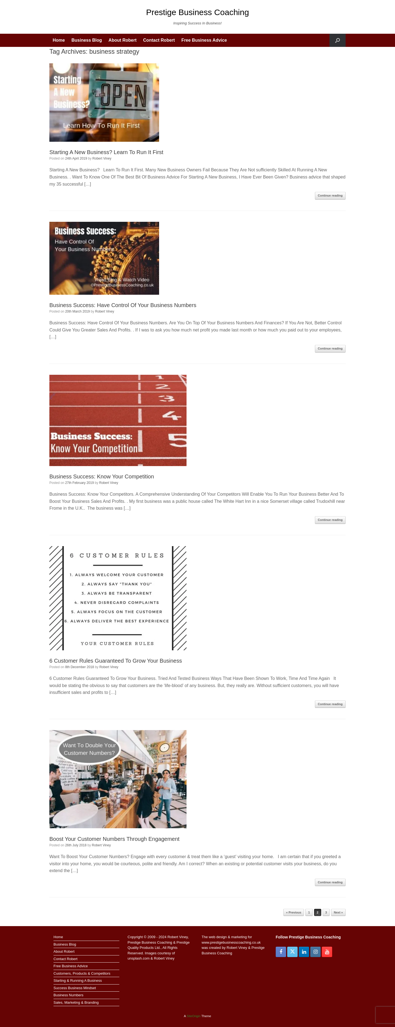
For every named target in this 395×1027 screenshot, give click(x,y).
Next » (338, 912)
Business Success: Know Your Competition (101, 476)
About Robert (123, 40)
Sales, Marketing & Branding (76, 1002)
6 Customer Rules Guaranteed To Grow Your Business (115, 661)
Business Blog (86, 40)
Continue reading (330, 195)
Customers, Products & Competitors (81, 973)
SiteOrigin (194, 1016)
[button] (337, 40)
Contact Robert (159, 40)
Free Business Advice (204, 40)
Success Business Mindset (74, 988)
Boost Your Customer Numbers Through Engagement (114, 839)
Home (59, 40)
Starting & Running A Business (77, 980)
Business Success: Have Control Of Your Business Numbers (122, 305)
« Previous (293, 912)
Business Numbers (68, 995)
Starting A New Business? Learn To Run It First (106, 152)
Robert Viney (101, 158)
